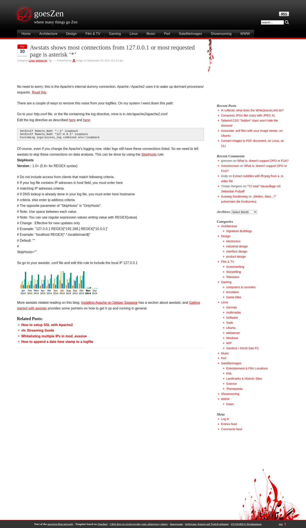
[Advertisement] (252, 69)
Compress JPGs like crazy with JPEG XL (248, 115)
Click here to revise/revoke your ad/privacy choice (139, 524)
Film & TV (92, 33)
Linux (134, 33)
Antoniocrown (230, 165)
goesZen (49, 13)
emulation (232, 292)
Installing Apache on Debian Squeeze (109, 304)
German (231, 307)
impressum (176, 524)
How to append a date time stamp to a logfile (57, 343)
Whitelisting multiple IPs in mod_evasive (54, 338)
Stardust (103, 524)
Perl (167, 33)
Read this (39, 92)
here (72, 120)
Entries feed (229, 424)
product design (236, 256)
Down (230, 404)
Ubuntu (231, 327)
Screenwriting (235, 266)
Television (232, 277)
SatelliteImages (190, 33)
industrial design (237, 246)
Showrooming (221, 33)
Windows (232, 338)
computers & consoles (241, 287)
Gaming (115, 33)
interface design (236, 251)
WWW (245, 33)
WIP (229, 343)
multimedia (233, 312)
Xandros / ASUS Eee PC (242, 348)
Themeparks (234, 388)
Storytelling (233, 272)
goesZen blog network (60, 524)
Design (71, 33)
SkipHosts (149, 156)
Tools (229, 322)
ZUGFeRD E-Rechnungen (246, 524)
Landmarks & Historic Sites (244, 378)
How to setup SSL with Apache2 (47, 327)
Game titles (233, 297)
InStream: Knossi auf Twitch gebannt (207, 524)
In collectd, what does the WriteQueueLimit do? (252, 110)
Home (26, 33)
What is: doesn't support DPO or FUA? (263, 160)
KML (229, 373)
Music (150, 33)
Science (231, 383)
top (281, 524)
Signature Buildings (239, 231)
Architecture (48, 33)
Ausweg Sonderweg (234, 196)
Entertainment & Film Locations (247, 368)
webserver (41, 60)
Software (232, 317)
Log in (225, 419)
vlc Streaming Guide (37, 332)
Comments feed (231, 429)
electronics (233, 241)
